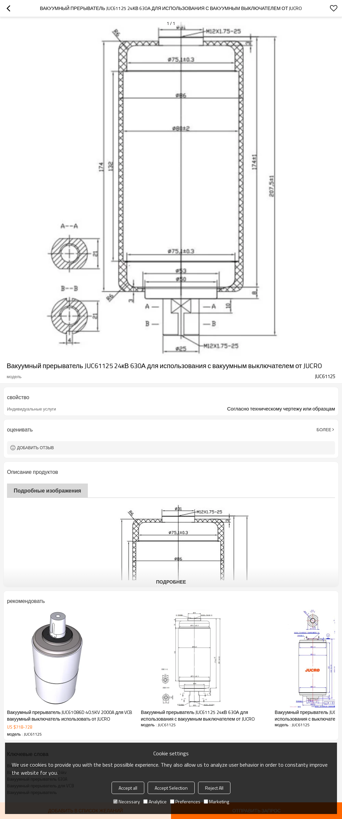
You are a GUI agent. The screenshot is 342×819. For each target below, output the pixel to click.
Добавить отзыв (35, 448)
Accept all (128, 787)
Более (324, 429)
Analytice (155, 801)
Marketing (216, 801)
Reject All (214, 787)
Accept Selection (171, 787)
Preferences (185, 801)
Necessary (126, 801)
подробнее (171, 581)
